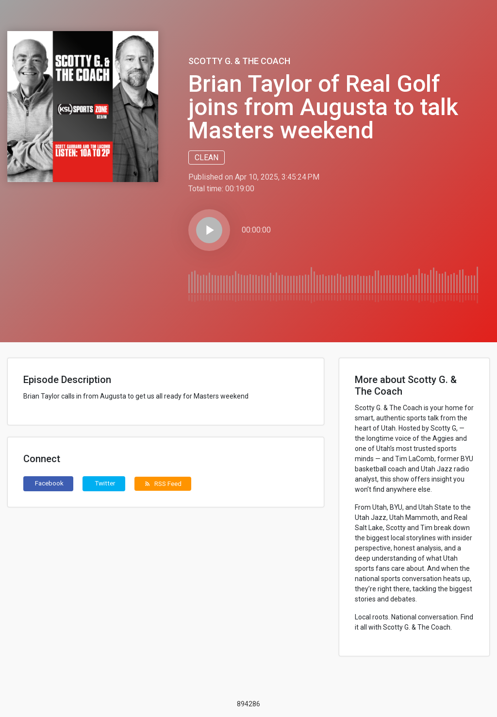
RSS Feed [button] (163, 483)
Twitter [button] (105, 483)
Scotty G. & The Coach (239, 61)
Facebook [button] (49, 483)
